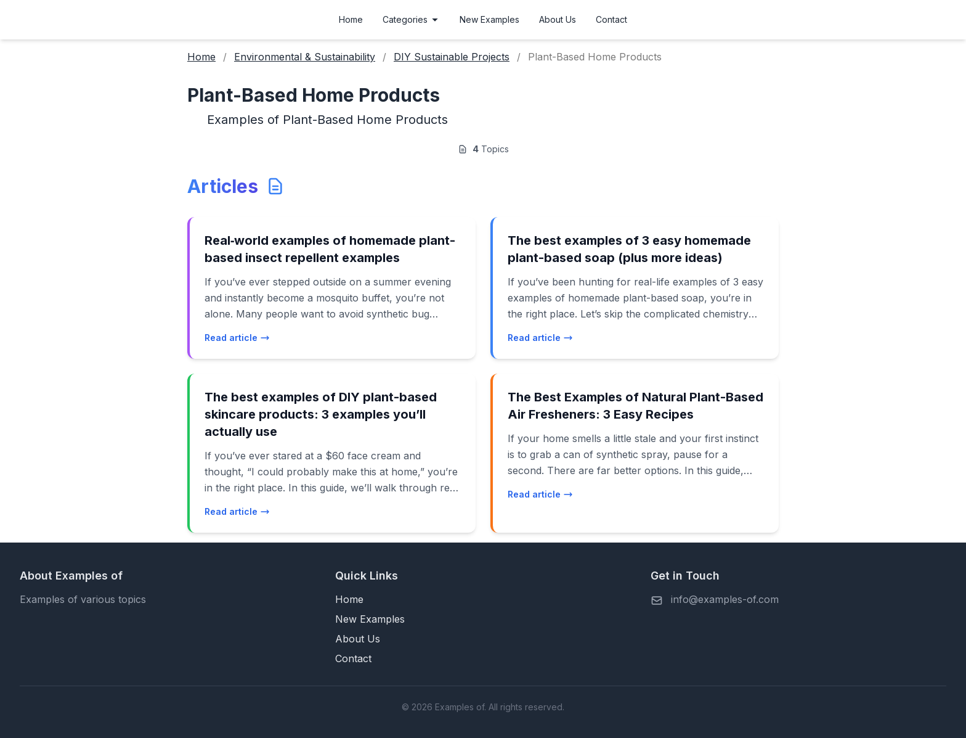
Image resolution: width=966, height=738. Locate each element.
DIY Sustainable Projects (451, 57)
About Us (557, 19)
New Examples (489, 19)
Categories (411, 19)
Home (351, 19)
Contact (611, 19)
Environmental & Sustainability (304, 57)
